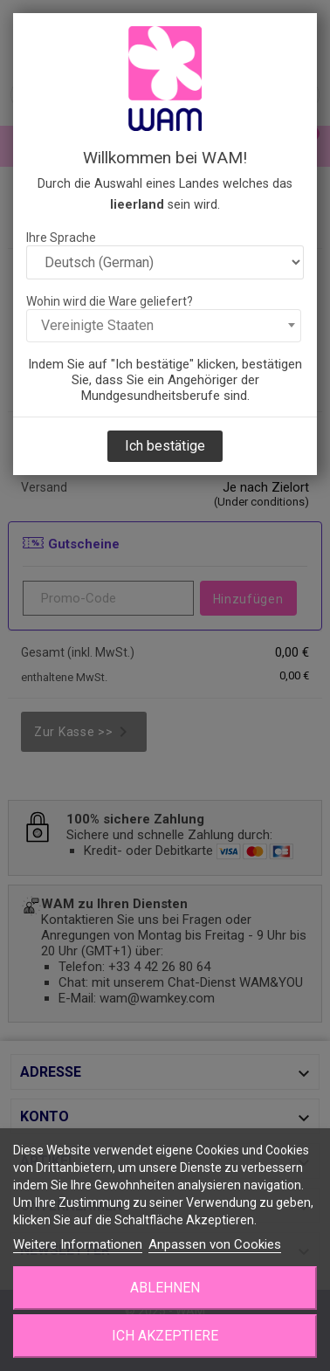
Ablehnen (165, 1287)
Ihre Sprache (61, 238)
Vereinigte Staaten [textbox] (97, 325)
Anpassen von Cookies (214, 1244)
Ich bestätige (165, 445)
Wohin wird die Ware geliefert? (109, 301)
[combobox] (163, 325)
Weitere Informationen (77, 1244)
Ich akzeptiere (165, 1335)
